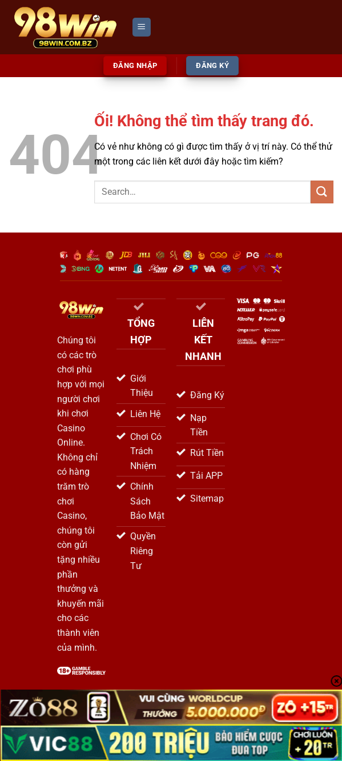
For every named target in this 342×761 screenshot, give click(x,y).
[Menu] (141, 27)
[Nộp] (322, 192)
